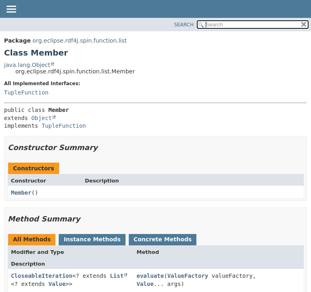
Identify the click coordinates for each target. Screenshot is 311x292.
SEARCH (184, 25)
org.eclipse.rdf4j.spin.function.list (79, 40)
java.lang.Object (27, 65)
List (117, 276)
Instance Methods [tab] (92, 239)
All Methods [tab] (32, 239)
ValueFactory (187, 276)
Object (41, 118)
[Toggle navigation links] (11, 9)
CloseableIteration (41, 276)
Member (21, 192)
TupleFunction (26, 92)
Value (57, 284)
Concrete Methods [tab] (163, 239)
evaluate (150, 276)
